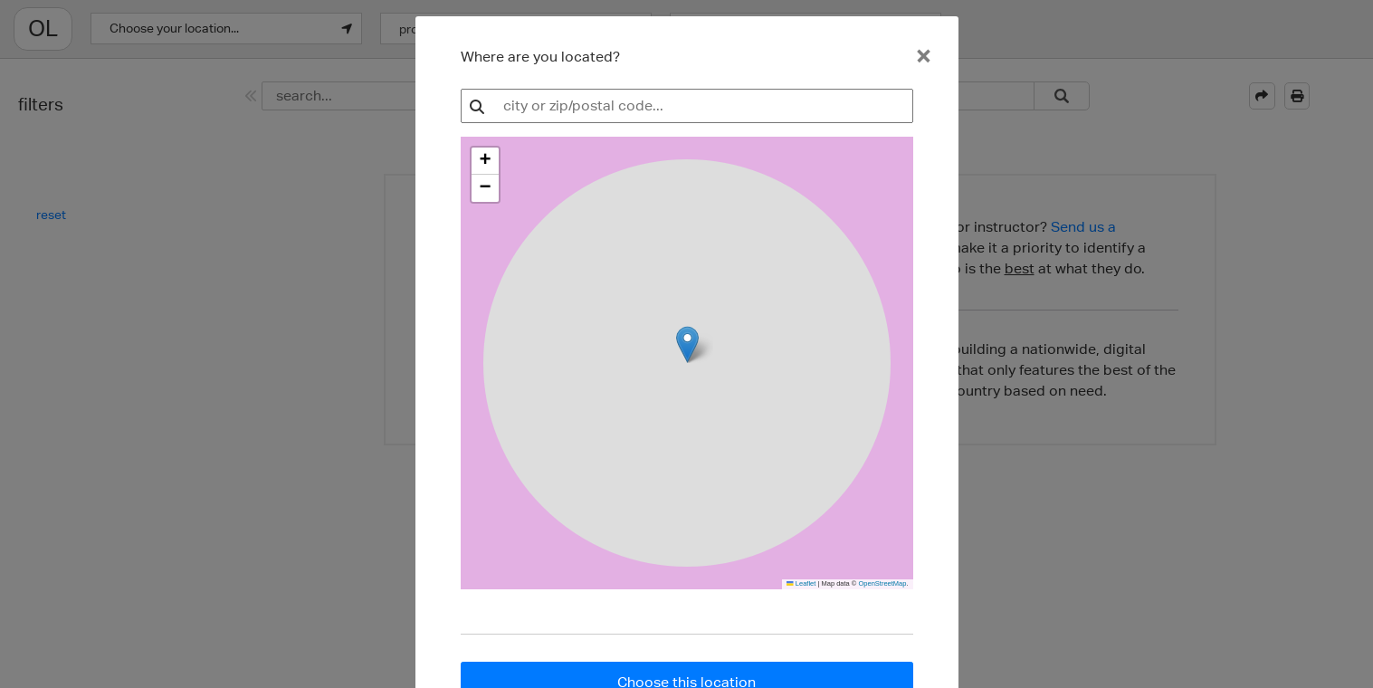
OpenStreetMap (882, 583)
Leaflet (801, 583)
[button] (485, 161)
